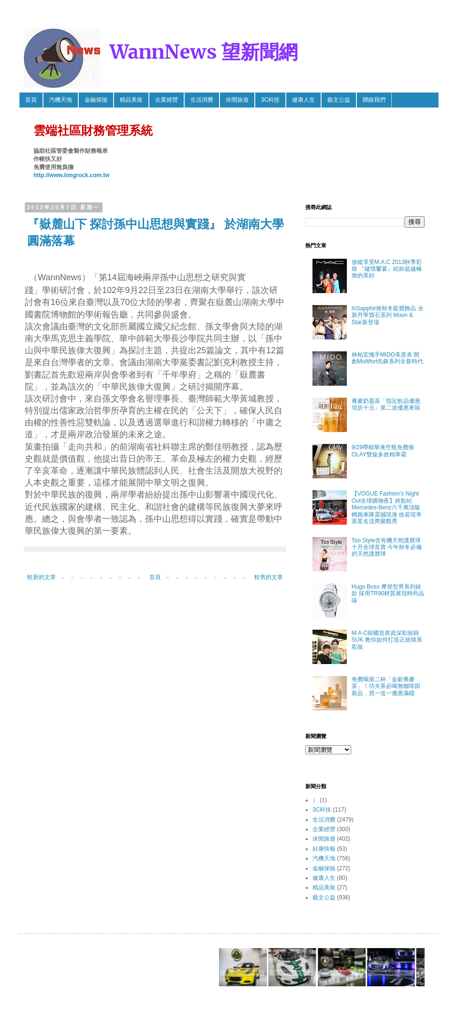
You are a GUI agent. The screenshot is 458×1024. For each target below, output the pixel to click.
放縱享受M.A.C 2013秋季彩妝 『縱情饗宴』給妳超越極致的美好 (387, 269)
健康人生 (303, 99)
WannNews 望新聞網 (204, 52)
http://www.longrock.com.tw (71, 175)
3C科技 (270, 99)
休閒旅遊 (237, 99)
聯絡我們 (374, 99)
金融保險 (95, 99)
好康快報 (323, 848)
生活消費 (201, 99)
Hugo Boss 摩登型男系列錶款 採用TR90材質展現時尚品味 (388, 593)
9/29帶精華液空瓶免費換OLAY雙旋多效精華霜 (383, 450)
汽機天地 (60, 99)
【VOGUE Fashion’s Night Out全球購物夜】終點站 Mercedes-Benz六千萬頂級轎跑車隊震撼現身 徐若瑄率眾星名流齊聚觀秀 (387, 507)
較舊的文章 (268, 577)
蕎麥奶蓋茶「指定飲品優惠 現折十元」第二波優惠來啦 (386, 404)
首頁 (31, 99)
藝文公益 (338, 99)
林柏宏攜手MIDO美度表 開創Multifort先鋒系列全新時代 (388, 358)
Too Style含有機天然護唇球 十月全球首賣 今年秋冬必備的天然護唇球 (387, 547)
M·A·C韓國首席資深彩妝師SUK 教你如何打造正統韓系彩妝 (387, 640)
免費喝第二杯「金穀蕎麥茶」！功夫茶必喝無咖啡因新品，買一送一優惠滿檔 (386, 686)
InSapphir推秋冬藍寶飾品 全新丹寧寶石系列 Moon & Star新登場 (388, 315)
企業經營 (166, 99)
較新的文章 (41, 577)
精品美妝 (131, 99)
